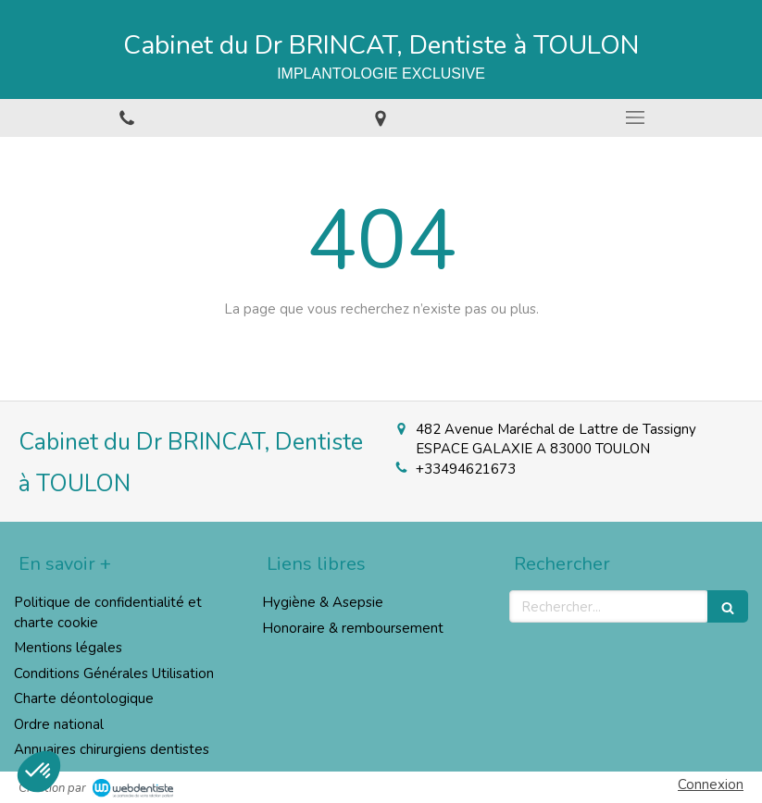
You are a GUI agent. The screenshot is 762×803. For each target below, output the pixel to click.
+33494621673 (466, 469)
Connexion (710, 784)
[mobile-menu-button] (635, 117)
